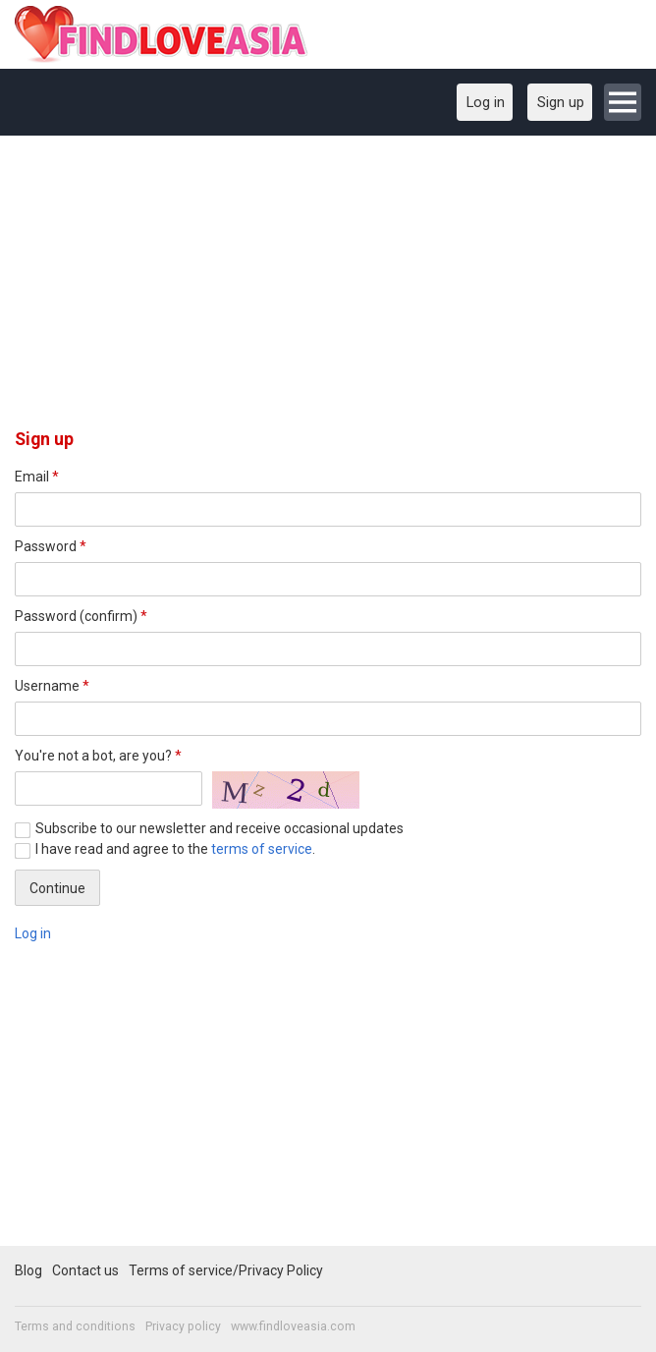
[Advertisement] (328, 288)
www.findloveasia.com (293, 1326)
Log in (33, 933)
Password (50, 546)
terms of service (261, 849)
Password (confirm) (81, 616)
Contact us (85, 1270)
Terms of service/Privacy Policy (226, 1270)
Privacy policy (183, 1326)
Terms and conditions (75, 1326)
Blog (28, 1270)
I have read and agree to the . (175, 849)
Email (37, 476)
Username (52, 686)
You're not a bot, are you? (98, 755)
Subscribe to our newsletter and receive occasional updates (219, 828)
